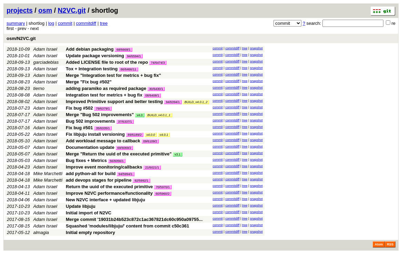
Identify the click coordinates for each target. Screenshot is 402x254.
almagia (41, 232)
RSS (390, 244)
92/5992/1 (141, 180)
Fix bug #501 (79, 127)
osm (45, 10)
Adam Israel (45, 49)
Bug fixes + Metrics (86, 160)
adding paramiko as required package (106, 88)
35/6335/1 (103, 128)
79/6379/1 (103, 108)
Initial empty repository (90, 232)
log (51, 23)
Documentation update (90, 147)
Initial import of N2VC (88, 212)
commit (65, 23)
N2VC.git (72, 10)
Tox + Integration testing (91, 68)
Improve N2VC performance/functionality (109, 193)
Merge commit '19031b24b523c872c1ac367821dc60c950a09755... (134, 219)
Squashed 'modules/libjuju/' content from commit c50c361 (127, 225)
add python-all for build (90, 173)
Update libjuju (80, 206)
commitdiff (86, 23)
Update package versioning (95, 55)
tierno (39, 88)
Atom (379, 244)
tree (103, 23)
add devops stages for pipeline (99, 180)
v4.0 (140, 115)
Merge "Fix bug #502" (89, 81)
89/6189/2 (135, 134)
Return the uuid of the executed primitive (109, 186)
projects (20, 10)
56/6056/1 (117, 161)
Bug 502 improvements (90, 121)
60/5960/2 (162, 193)
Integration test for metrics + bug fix (104, 95)
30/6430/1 (156, 89)
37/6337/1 (125, 121)
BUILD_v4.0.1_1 (159, 115)
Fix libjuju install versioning (95, 134)
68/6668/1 (123, 49)
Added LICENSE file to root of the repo (107, 62)
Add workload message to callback (103, 140)
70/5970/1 (162, 187)
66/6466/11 (128, 69)
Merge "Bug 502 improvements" (100, 114)
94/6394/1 (172, 102)
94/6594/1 (134, 56)
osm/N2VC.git (21, 38)
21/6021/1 (152, 167)
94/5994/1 (125, 174)
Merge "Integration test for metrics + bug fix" (113, 75)
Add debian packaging (90, 49)
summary (16, 23)
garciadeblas (46, 62)
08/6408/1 (152, 95)
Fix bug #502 (79, 108)
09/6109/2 (150, 141)
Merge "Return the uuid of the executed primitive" (119, 153)
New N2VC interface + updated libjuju (105, 199)
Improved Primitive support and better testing (114, 101)
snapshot (256, 48)
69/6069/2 (124, 148)
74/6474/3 (158, 62)
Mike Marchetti (48, 173)
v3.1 (178, 154)
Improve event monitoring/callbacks (104, 167)
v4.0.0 (150, 134)
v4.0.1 (163, 134)
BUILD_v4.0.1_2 (195, 102)
